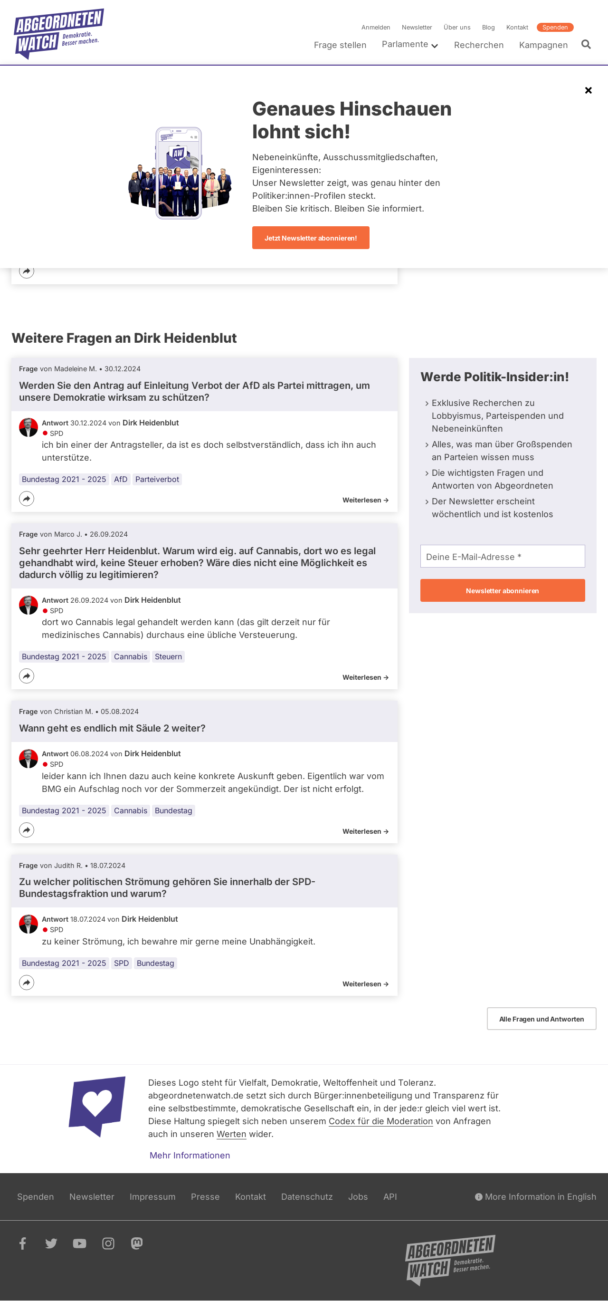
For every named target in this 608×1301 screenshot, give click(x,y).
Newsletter (417, 27)
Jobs (358, 1197)
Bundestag (173, 810)
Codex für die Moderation (381, 1121)
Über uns (457, 27)
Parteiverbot (157, 479)
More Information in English (536, 1196)
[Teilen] (26, 271)
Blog (488, 27)
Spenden (555, 27)
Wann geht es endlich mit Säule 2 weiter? (112, 728)
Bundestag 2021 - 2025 (64, 479)
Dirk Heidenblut (151, 422)
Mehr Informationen (190, 1155)
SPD (121, 963)
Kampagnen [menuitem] (543, 45)
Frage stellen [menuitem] (340, 45)
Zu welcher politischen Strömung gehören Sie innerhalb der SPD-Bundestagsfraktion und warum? (167, 887)
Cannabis (130, 657)
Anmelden (375, 27)
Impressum (153, 1197)
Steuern (168, 657)
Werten (232, 1134)
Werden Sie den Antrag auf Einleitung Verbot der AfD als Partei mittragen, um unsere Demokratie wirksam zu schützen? (194, 391)
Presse (205, 1197)
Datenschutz (307, 1197)
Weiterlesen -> (365, 500)
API (390, 1197)
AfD (121, 479)
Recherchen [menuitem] (479, 45)
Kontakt (517, 27)
